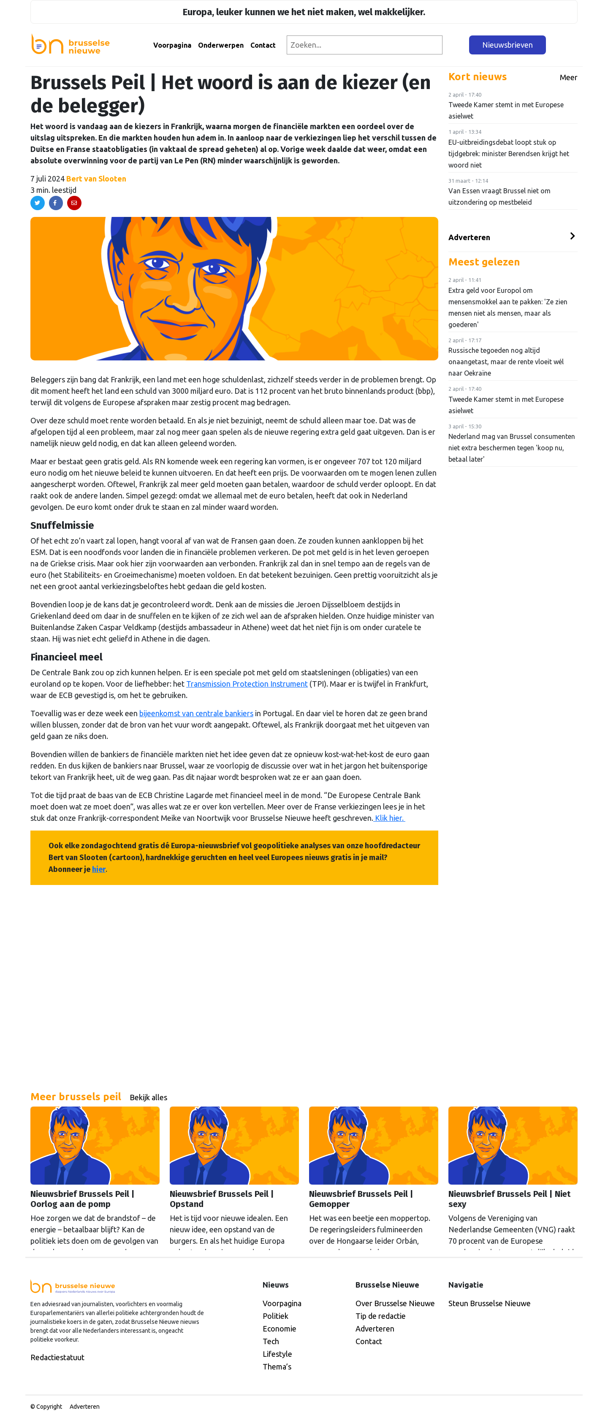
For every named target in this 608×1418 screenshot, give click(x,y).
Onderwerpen (221, 45)
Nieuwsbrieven (507, 45)
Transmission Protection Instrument (247, 683)
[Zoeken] (456, 44)
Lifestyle (277, 1354)
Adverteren (469, 237)
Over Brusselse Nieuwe (395, 1303)
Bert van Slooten (96, 178)
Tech (271, 1341)
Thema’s (277, 1366)
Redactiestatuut (57, 1357)
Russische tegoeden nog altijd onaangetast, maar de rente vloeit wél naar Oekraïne (506, 361)
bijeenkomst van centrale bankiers (196, 713)
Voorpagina (172, 45)
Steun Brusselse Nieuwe (489, 1303)
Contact (263, 45)
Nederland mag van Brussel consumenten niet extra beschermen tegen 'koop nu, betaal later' (511, 448)
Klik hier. (389, 818)
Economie (279, 1328)
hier (99, 869)
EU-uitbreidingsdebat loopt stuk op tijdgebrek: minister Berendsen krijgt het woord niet (508, 153)
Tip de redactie (381, 1316)
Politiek (275, 1316)
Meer (569, 77)
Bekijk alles (148, 1097)
